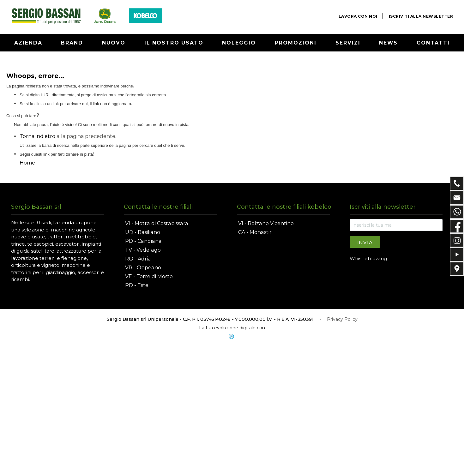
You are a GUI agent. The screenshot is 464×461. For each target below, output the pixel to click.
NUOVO (113, 43)
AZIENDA (28, 43)
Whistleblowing (368, 258)
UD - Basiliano (142, 232)
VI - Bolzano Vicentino (265, 223)
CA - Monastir (254, 232)
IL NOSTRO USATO (174, 43)
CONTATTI (433, 43)
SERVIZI (348, 43)
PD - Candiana (143, 241)
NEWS (388, 43)
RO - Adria (138, 259)
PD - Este (136, 285)
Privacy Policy (342, 319)
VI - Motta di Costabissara (156, 223)
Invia (365, 242)
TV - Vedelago (142, 250)
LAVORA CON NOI (358, 16)
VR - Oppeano (143, 268)
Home (27, 163)
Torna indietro (37, 136)
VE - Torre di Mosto (149, 276)
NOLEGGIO (239, 43)
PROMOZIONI (296, 43)
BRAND (72, 43)
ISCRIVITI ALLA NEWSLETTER (421, 16)
